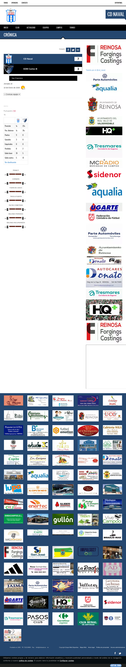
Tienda (6, 3)
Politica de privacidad (102, 647)
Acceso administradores (118, 647)
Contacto (25, 3)
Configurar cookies (67, 661)
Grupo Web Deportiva (71, 647)
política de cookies (26, 661)
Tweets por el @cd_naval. (96, 70)
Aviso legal (91, 647)
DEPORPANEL (118, 3)
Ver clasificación (10, 161)
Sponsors (14, 3)
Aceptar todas (116, 665)
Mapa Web (83, 647)
